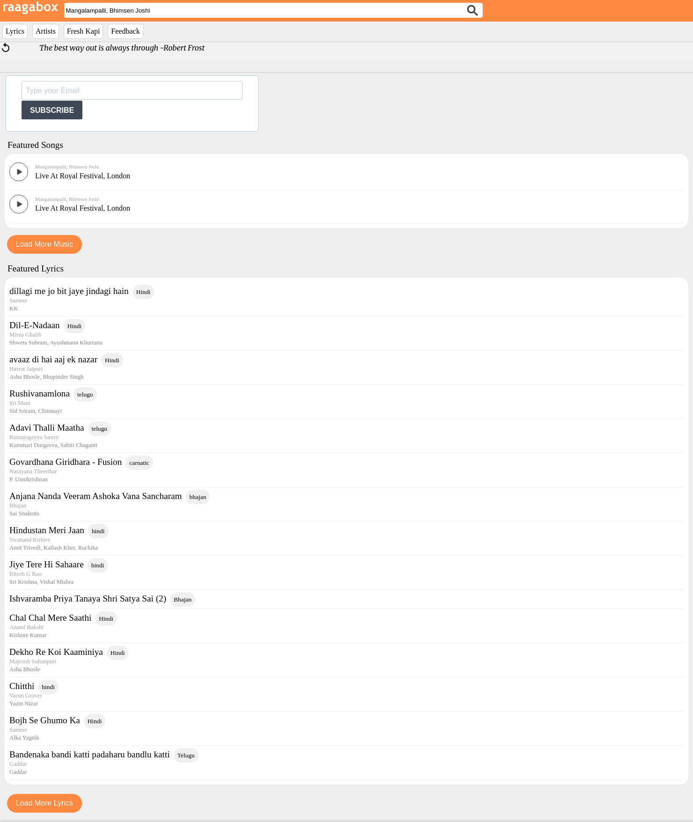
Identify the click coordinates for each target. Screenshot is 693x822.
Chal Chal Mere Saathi (50, 618)
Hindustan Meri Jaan (46, 530)
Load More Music (44, 244)
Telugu (186, 755)
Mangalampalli (50, 166)
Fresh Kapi (83, 31)
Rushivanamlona (39, 393)
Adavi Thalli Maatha (46, 428)
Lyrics (15, 31)
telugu (85, 394)
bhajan (198, 496)
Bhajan (183, 599)
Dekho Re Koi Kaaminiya (56, 652)
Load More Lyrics (44, 803)
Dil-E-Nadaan (34, 325)
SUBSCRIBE (52, 110)
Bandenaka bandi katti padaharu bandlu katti (89, 754)
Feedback (125, 31)
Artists (46, 31)
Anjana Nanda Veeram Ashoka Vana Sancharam (95, 496)
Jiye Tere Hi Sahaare (46, 564)
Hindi (143, 291)
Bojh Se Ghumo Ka (44, 720)
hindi (98, 531)
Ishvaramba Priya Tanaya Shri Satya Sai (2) (87, 598)
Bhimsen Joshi (83, 166)
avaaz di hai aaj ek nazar (53, 359)
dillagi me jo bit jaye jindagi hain (69, 291)
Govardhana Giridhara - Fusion (65, 462)
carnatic (139, 462)
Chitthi (21, 686)
